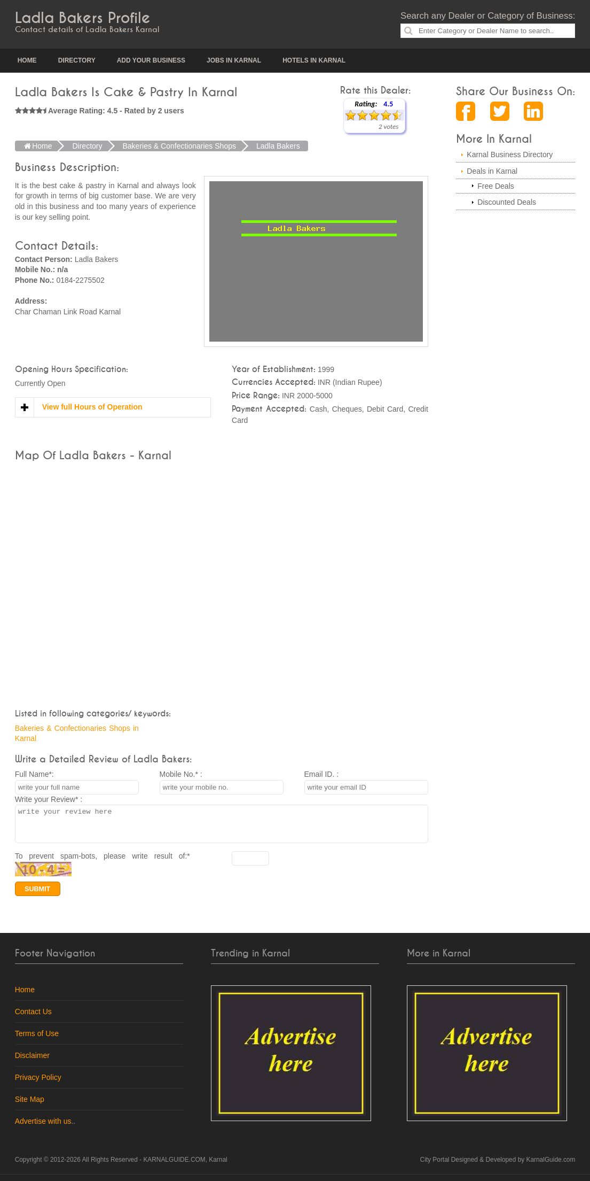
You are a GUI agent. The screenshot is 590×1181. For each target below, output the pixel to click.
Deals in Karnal (492, 171)
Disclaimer (32, 1062)
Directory (77, 60)
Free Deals (495, 186)
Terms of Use (37, 1040)
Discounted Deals (506, 202)
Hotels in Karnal (313, 60)
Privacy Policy (38, 1083)
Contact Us (33, 1018)
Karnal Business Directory (510, 154)
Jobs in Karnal (234, 60)
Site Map (29, 1105)
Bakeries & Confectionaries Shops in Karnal (77, 733)
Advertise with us (43, 1127)
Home (27, 60)
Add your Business (151, 60)
